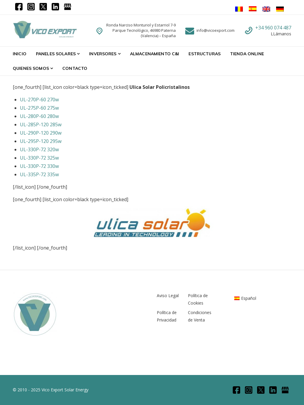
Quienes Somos (31, 68)
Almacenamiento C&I (154, 53)
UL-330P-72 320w (39, 149)
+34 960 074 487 (273, 27)
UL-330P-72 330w (39, 166)
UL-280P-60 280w (39, 116)
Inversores (102, 53)
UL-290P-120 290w (40, 133)
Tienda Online (247, 53)
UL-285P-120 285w (40, 124)
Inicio (19, 53)
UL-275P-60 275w (39, 108)
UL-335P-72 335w (39, 174)
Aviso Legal (168, 295)
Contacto (74, 68)
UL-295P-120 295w (40, 141)
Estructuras (205, 53)
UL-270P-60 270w (39, 99)
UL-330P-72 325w (39, 158)
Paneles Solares (56, 53)
